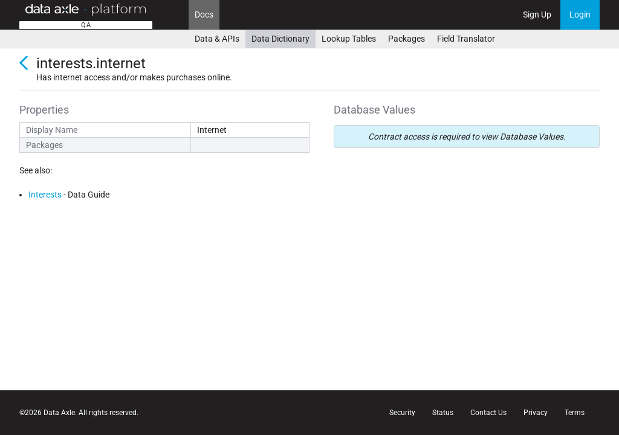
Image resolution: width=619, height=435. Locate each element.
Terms (575, 412)
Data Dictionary (280, 39)
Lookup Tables (349, 39)
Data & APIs (217, 39)
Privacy (535, 412)
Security (402, 412)
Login (580, 14)
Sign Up (537, 14)
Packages (406, 39)
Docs (204, 14)
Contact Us (488, 412)
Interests (45, 194)
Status (442, 412)
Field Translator (466, 39)
